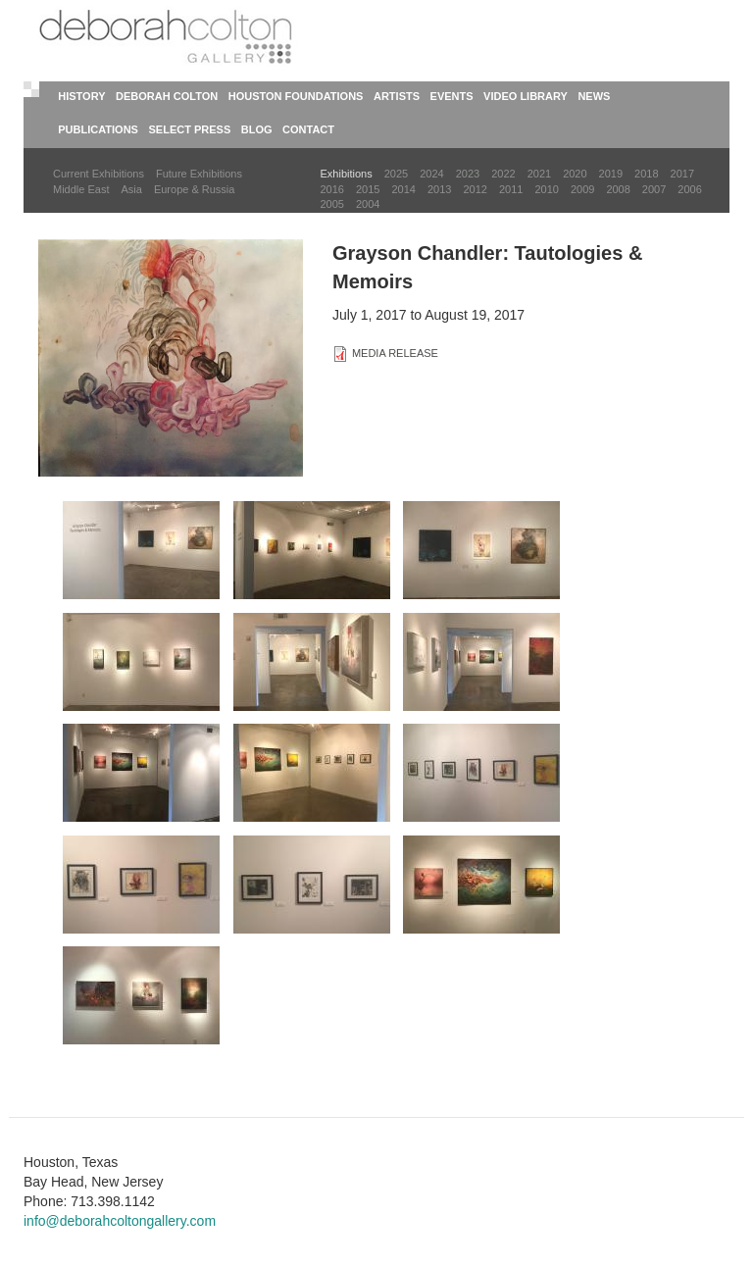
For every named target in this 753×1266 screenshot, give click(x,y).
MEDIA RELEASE (395, 353)
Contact (308, 129)
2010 (546, 189)
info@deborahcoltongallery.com (120, 1221)
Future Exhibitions (199, 173)
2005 (332, 204)
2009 (582, 189)
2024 (431, 173)
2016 (332, 189)
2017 (682, 173)
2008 (617, 189)
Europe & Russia (194, 189)
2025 (396, 173)
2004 (367, 204)
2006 (689, 189)
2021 (539, 173)
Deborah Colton (167, 96)
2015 (367, 189)
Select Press (189, 129)
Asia (131, 189)
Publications (98, 129)
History (81, 96)
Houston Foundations (296, 96)
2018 (646, 173)
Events (452, 96)
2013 (439, 189)
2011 (511, 189)
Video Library (525, 96)
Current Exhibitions (98, 173)
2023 (467, 173)
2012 (474, 189)
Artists (397, 96)
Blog (257, 129)
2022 (503, 173)
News (593, 96)
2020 (574, 173)
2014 (403, 189)
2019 (611, 173)
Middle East (81, 189)
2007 (654, 189)
